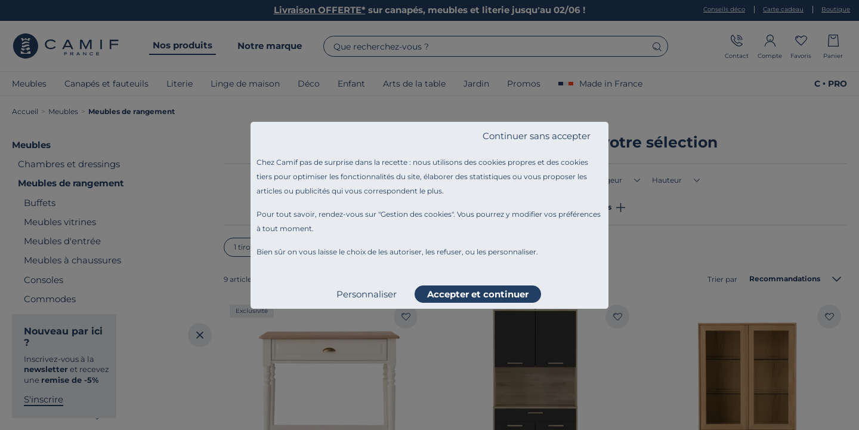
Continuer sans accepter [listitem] (537, 136)
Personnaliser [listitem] (366, 294)
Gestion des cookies (416, 214)
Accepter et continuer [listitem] (478, 294)
